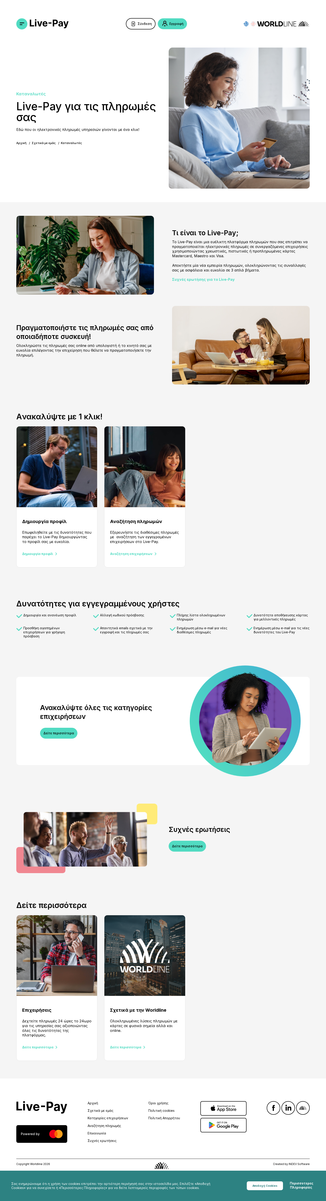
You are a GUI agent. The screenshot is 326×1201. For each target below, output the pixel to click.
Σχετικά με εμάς (44, 143)
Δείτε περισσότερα (58, 733)
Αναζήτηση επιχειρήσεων (131, 554)
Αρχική (21, 143)
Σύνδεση (145, 24)
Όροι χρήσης (158, 1103)
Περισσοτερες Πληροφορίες (301, 1185)
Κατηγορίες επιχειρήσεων (108, 1118)
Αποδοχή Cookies (264, 1185)
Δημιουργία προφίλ (37, 554)
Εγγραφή (176, 24)
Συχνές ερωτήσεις (102, 1141)
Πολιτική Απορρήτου (164, 1118)
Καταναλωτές (71, 143)
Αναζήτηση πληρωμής (104, 1126)
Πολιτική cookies (161, 1110)
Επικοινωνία (97, 1133)
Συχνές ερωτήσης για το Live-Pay (203, 279)
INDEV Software (299, 1164)
